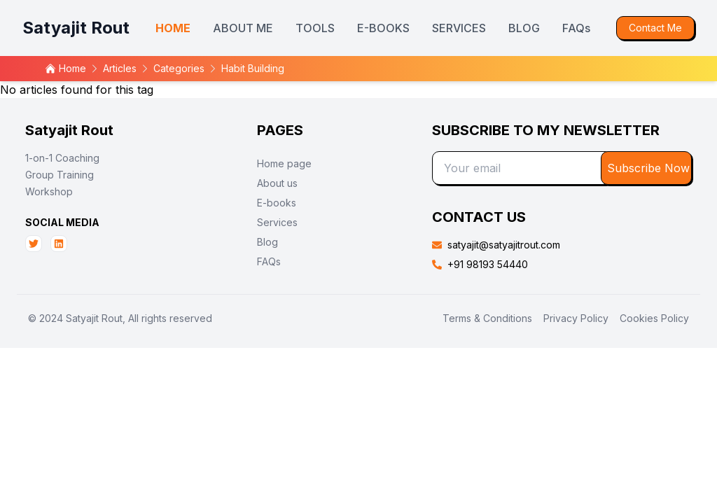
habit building (252, 68)
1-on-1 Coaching (62, 158)
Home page (284, 163)
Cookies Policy (654, 318)
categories (178, 68)
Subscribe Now (648, 168)
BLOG (524, 28)
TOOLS (315, 28)
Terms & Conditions (487, 318)
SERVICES (459, 28)
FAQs (576, 28)
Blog (267, 242)
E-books (276, 203)
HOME (172, 28)
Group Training (59, 175)
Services (277, 222)
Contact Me (655, 28)
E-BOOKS (383, 28)
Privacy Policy (575, 318)
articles (120, 68)
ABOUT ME (243, 28)
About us (277, 183)
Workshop (49, 191)
